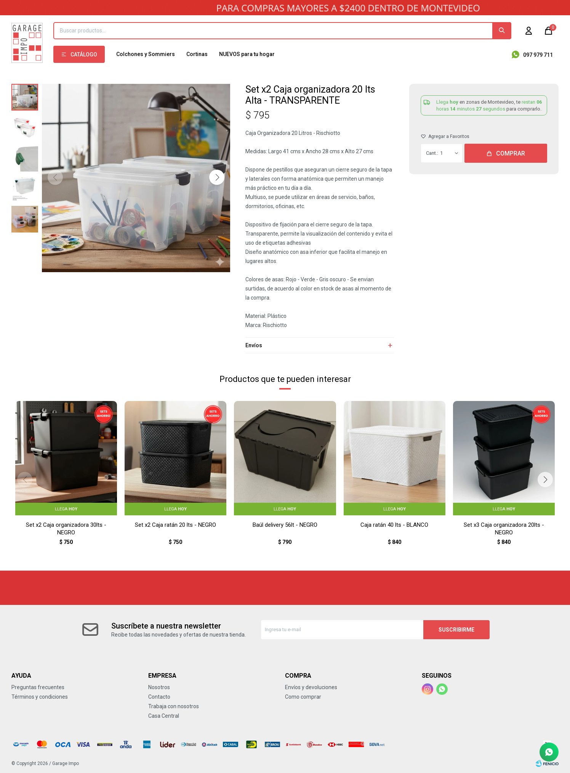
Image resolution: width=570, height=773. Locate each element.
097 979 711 (538, 55)
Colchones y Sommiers (145, 54)
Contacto (159, 697)
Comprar (510, 153)
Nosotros (159, 687)
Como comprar (303, 697)
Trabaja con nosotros (173, 706)
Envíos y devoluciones (311, 687)
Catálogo (83, 54)
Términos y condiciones (39, 697)
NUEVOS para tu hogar (247, 54)
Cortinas (197, 54)
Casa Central (163, 716)
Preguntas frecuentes (37, 687)
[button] (216, 177)
